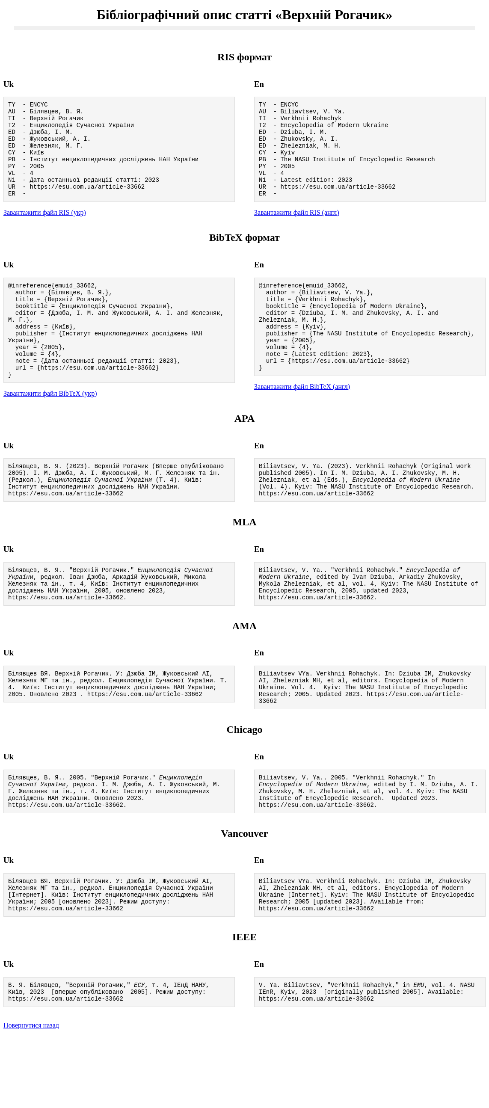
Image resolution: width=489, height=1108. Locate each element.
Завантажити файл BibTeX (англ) (302, 421)
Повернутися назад (31, 1097)
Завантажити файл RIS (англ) (296, 230)
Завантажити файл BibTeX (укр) (50, 429)
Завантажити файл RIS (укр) (44, 230)
